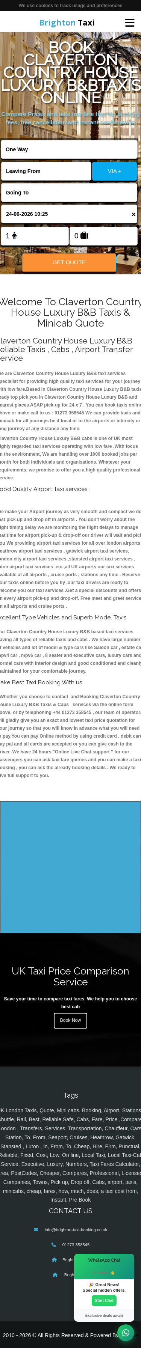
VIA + (114, 171)
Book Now (70, 1020)
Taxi (67, 22)
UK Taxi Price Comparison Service (70, 976)
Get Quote (69, 262)
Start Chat (104, 1300)
